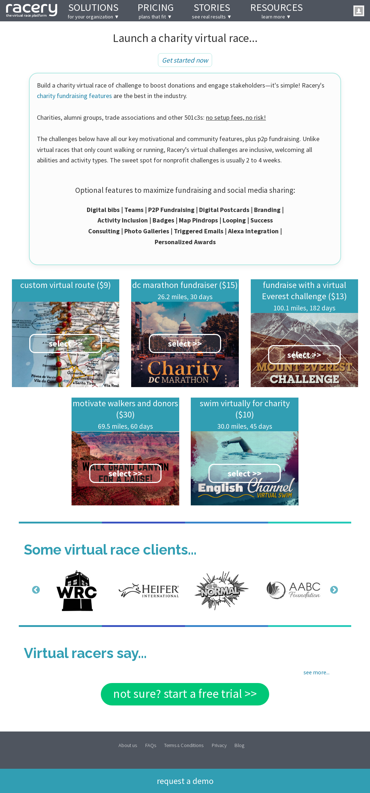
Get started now (185, 60)
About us (128, 745)
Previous (35, 589)
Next (333, 589)
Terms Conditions (183, 745)
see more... (317, 672)
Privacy (219, 745)
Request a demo (185, 780)
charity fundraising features (74, 96)
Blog (239, 745)
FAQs (150, 745)
